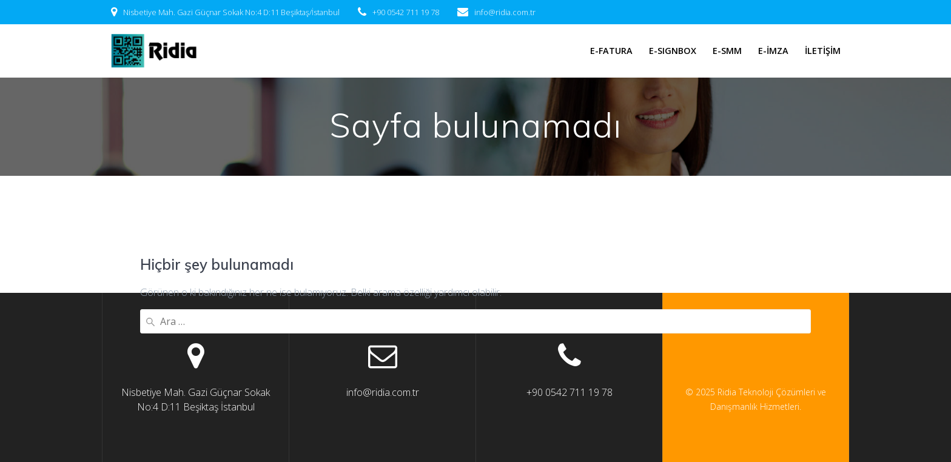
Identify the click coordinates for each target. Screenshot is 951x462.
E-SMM (727, 50)
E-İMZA (773, 50)
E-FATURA (611, 50)
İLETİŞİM (823, 50)
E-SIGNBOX (672, 50)
